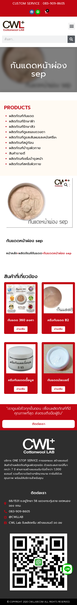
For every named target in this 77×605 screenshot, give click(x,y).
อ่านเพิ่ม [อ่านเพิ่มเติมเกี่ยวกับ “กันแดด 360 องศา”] (20, 329)
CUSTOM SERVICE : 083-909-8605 (39, 3)
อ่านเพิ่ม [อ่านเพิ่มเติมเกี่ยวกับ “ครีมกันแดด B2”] (58, 329)
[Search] (71, 39)
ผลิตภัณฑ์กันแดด (21, 116)
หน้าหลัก (11, 253)
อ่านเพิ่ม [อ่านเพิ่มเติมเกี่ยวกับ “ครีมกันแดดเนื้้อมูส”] (20, 389)
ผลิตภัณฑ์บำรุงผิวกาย (25, 148)
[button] (71, 26)
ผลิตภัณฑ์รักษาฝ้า (22, 121)
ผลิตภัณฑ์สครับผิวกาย (25, 164)
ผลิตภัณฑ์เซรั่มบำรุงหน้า (26, 158)
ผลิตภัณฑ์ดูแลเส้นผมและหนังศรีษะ (33, 137)
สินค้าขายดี (17, 153)
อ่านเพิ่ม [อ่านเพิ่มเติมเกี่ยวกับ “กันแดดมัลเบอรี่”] (58, 389)
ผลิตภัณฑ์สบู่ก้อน (21, 142)
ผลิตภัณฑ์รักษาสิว (22, 126)
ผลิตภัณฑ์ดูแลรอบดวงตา (27, 132)
